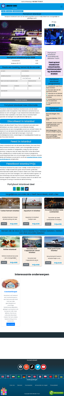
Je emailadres (25, 71)
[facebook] (20, 367)
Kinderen (16, 86)
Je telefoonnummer (6, 76)
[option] (31, 37)
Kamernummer (32, 81)
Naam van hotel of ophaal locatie (9, 81)
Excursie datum (25, 76)
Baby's (30, 86)
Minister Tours (9, 6)
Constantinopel (10, 292)
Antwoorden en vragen (41, 385)
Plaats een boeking (21, 100)
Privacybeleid (54, 385)
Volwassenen (4, 86)
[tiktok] (32, 367)
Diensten (19, 385)
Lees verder (10, 324)
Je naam (3, 71)
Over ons (12, 385)
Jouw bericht (4, 91)
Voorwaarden (28, 385)
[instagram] (26, 367)
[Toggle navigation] (61, 6)
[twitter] (38, 367)
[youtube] (43, 367)
